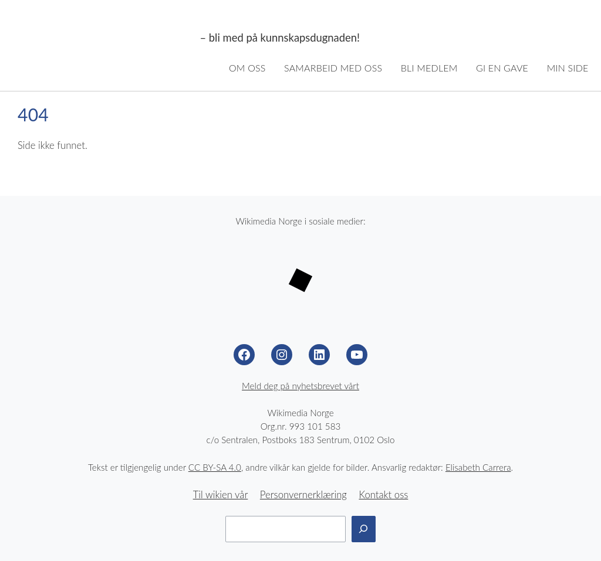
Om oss (247, 67)
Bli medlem (429, 67)
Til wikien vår (220, 495)
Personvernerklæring (303, 495)
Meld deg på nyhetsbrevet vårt (300, 385)
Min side (568, 67)
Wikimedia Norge (103, 38)
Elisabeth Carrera (478, 467)
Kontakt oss (383, 495)
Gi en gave (502, 67)
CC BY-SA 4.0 (214, 467)
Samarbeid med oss (333, 67)
